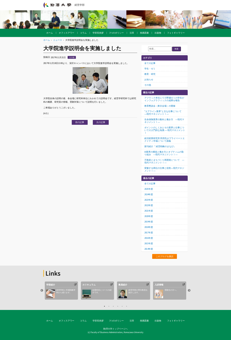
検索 (176, 49)
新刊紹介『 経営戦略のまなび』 (160, 146)
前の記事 (79, 122)
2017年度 (148, 232)
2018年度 (148, 227)
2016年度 (148, 238)
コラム (83, 32)
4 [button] (117, 306)
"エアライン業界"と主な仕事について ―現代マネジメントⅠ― (164, 112)
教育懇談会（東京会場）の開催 (159, 105)
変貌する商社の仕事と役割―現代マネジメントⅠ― (164, 169)
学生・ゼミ (149, 68)
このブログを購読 (164, 256)
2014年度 (148, 248)
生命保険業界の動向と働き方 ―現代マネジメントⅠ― (164, 120)
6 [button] (126, 306)
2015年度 (148, 243)
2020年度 (148, 216)
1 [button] (104, 306)
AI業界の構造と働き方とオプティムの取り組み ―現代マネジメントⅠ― (164, 153)
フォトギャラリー (176, 32)
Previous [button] (41, 290)
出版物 (158, 32)
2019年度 (148, 221)
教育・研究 (149, 74)
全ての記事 (149, 63)
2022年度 (148, 205)
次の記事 (100, 122)
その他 (71, 57)
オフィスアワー (66, 32)
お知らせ (148, 79)
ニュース (57, 40)
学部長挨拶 (98, 32)
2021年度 (148, 210)
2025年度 (148, 189)
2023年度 (148, 199)
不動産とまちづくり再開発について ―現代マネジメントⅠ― (164, 161)
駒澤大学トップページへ (115, 328)
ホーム (49, 32)
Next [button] (189, 290)
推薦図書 (144, 32)
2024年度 (148, 194)
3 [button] (113, 306)
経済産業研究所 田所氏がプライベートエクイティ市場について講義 (164, 139)
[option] (61, 290)
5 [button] (122, 306)
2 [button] (108, 306)
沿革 (132, 32)
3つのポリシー (116, 32)
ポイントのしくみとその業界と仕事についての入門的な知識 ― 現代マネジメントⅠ (164, 130)
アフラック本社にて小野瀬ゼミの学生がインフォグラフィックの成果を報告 (164, 99)
